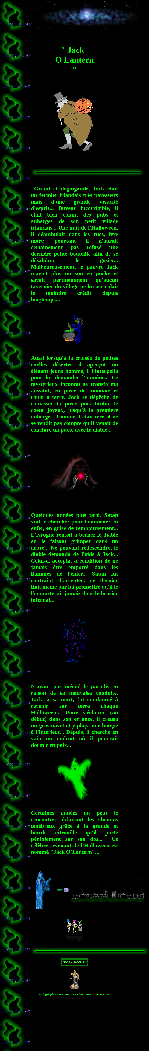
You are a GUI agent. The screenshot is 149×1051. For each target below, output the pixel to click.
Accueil (80, 962)
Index (67, 962)
